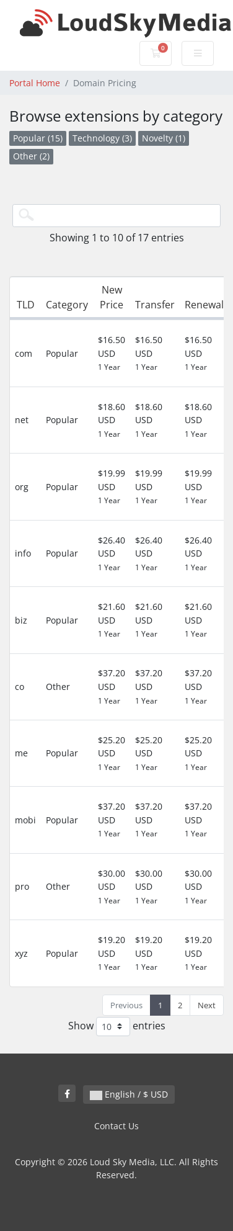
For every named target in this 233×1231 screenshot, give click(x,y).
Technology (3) (102, 138)
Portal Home (34, 83)
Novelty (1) (163, 138)
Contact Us (116, 1126)
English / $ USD (129, 1094)
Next (207, 1005)
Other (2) (31, 156)
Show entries (116, 1026)
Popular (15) (38, 138)
